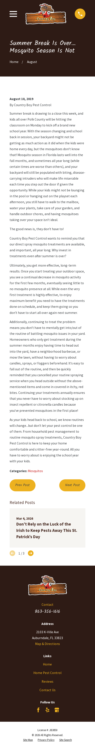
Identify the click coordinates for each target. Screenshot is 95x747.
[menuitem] (28, 740)
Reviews (47, 681)
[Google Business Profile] (56, 710)
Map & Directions (47, 644)
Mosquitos (35, 471)
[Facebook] (38, 710)
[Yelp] (47, 710)
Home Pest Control (47, 673)
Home (47, 664)
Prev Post (22, 485)
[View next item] (31, 553)
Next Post (72, 485)
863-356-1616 (47, 611)
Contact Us (47, 690)
